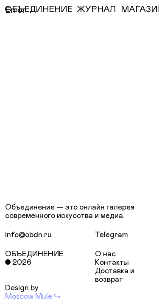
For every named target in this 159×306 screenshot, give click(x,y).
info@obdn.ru (28, 235)
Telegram (111, 235)
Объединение (34, 254)
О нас (105, 254)
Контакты (112, 262)
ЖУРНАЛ (96, 9)
